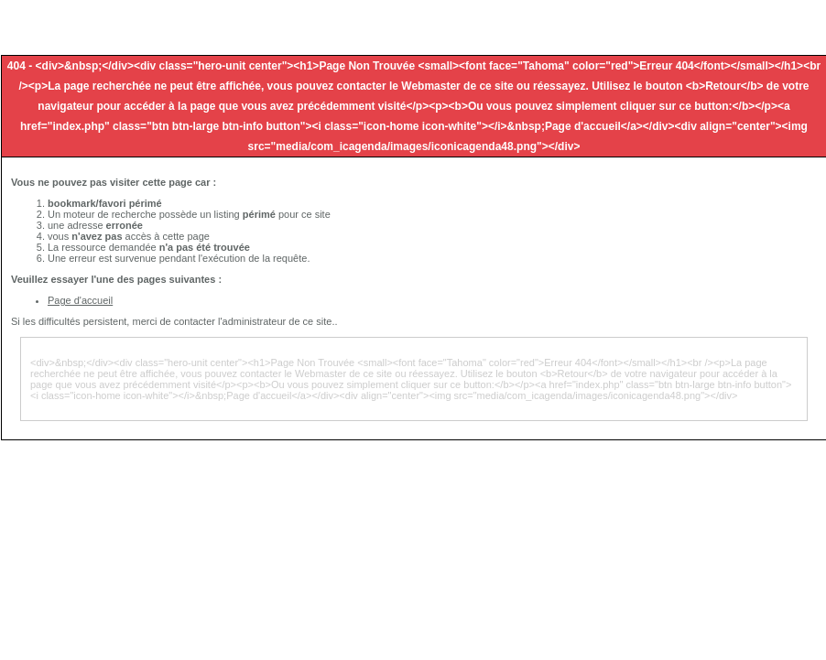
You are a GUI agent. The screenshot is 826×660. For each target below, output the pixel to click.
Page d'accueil (80, 300)
